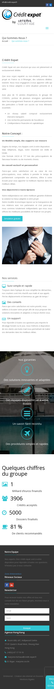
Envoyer (27, 628)
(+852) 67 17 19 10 (15, 652)
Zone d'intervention (13, 574)
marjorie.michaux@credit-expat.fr (22, 657)
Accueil (5, 41)
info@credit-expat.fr (9, 2)
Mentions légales (27, 679)
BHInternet (8, 676)
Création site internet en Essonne (29, 676)
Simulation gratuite (12, 218)
